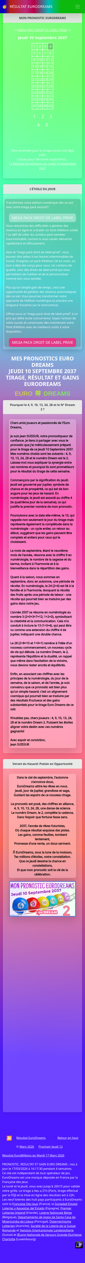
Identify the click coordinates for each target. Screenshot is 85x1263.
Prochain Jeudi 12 (51, 1147)
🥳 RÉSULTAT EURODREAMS (27, 6)
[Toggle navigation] (77, 6)
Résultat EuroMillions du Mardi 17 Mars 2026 (33, 1155)
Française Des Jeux (25, 1204)
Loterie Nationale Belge (55, 1213)
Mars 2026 (26, 1147)
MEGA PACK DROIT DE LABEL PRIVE (42, 30)
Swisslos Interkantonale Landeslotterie (47, 1230)
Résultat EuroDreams (31, 1138)
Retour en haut (67, 1138)
